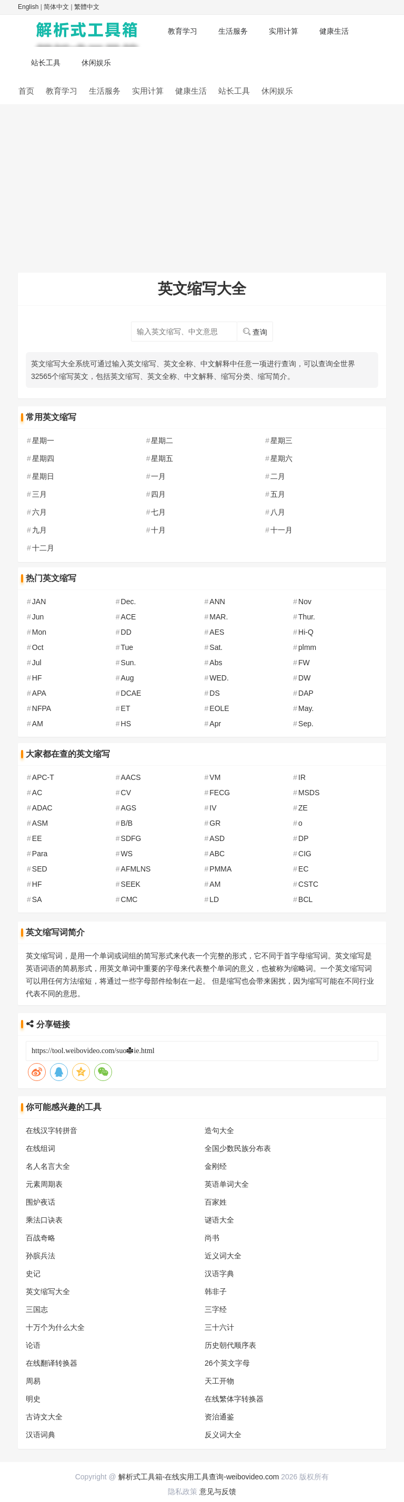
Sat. (216, 647)
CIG (304, 853)
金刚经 (216, 1166)
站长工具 (45, 62)
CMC (129, 899)
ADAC (42, 808)
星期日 (43, 476)
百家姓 (216, 1202)
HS (126, 723)
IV (212, 808)
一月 (158, 476)
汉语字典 (219, 1273)
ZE (303, 808)
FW (304, 662)
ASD (217, 838)
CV (126, 792)
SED (39, 869)
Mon (39, 632)
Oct (38, 647)
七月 (158, 512)
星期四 (43, 458)
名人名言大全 (48, 1166)
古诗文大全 (44, 1417)
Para (40, 853)
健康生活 (334, 31)
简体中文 (56, 7)
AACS (131, 777)
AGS (129, 808)
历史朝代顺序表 (230, 1345)
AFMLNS (136, 869)
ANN (217, 601)
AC (37, 792)
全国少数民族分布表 (238, 1148)
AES (216, 632)
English (28, 7)
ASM (40, 823)
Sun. (128, 662)
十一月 (281, 530)
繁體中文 (86, 7)
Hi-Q (306, 632)
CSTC (308, 884)
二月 (277, 476)
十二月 (43, 548)
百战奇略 (40, 1238)
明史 (33, 1399)
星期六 (281, 458)
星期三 (281, 440)
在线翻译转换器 (51, 1363)
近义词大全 (223, 1255)
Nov (304, 601)
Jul (37, 662)
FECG (219, 792)
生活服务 (233, 31)
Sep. (306, 723)
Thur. (306, 617)
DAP (306, 693)
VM (214, 777)
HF (37, 678)
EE (37, 838)
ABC (217, 853)
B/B (127, 823)
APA (39, 693)
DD (126, 632)
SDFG (131, 838)
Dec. (128, 601)
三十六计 (219, 1327)
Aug (127, 678)
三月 (39, 494)
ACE (128, 617)
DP (303, 838)
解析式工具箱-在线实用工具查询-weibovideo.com (198, 1477)
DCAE (131, 693)
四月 (158, 494)
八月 (277, 512)
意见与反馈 (217, 1491)
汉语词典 (40, 1434)
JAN (39, 601)
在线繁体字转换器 (234, 1399)
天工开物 (219, 1381)
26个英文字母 (227, 1363)
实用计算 (283, 31)
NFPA (41, 708)
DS (214, 693)
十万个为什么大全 (55, 1327)
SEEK (130, 884)
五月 (277, 494)
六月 (39, 512)
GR (214, 823)
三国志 (37, 1309)
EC (303, 869)
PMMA (220, 869)
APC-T (43, 777)
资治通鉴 (219, 1417)
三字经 (216, 1309)
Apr (215, 723)
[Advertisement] (202, 183)
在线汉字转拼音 (51, 1130)
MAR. (218, 617)
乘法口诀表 (44, 1220)
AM (37, 723)
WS (127, 853)
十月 (158, 530)
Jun (38, 617)
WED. (219, 678)
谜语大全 (219, 1220)
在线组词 (40, 1148)
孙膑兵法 (40, 1255)
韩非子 (216, 1291)
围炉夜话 (40, 1202)
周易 (33, 1381)
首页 (26, 90)
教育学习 (182, 31)
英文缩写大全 (48, 1291)
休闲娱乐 (96, 62)
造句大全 (219, 1130)
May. (306, 708)
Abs (215, 662)
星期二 (162, 440)
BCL (305, 899)
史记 (33, 1273)
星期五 (162, 458)
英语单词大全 (227, 1184)
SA (37, 899)
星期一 (43, 440)
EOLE (219, 708)
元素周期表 (44, 1184)
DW (304, 678)
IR (302, 777)
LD (214, 899)
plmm (307, 647)
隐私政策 (182, 1491)
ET (125, 708)
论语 (33, 1345)
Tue (127, 647)
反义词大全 (223, 1434)
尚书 (212, 1238)
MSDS (308, 792)
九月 (39, 530)
